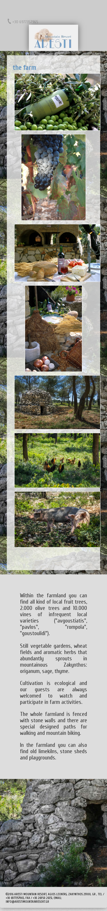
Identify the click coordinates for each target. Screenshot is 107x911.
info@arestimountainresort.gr (27, 902)
